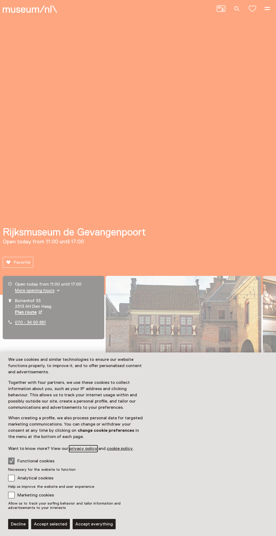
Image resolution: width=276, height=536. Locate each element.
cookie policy (120, 448)
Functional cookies (31, 460)
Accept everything (94, 524)
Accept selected (50, 524)
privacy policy (83, 448)
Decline (18, 524)
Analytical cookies (35, 478)
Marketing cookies (35, 495)
